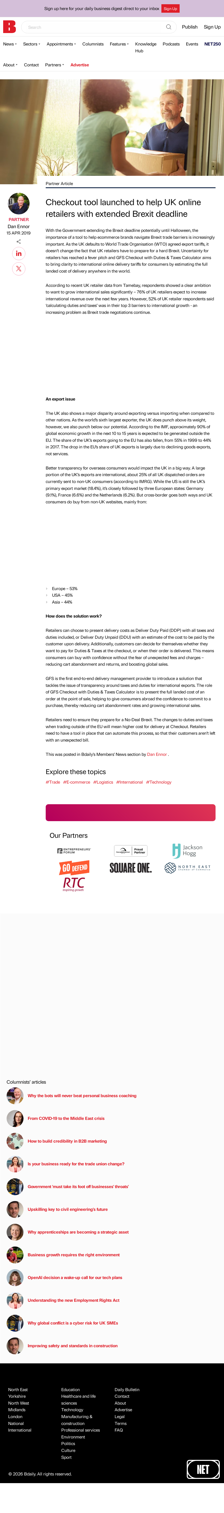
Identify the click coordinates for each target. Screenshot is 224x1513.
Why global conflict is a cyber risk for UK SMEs (62, 1323)
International (19, 1430)
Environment (73, 1437)
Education (70, 1389)
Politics (68, 1443)
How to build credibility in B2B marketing (57, 1141)
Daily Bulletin (127, 1389)
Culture (68, 1450)
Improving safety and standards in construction (62, 1345)
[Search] (169, 27)
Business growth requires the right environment (63, 1255)
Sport (66, 1457)
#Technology (158, 782)
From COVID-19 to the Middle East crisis (56, 1118)
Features (118, 44)
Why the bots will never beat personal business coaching (72, 1095)
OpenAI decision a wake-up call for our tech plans (64, 1277)
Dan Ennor (19, 226)
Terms (121, 1423)
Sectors (30, 44)
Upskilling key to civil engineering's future (57, 1209)
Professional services (80, 1430)
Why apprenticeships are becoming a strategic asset (68, 1232)
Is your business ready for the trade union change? (65, 1164)
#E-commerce (76, 782)
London (15, 1416)
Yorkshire (17, 1396)
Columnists (93, 44)
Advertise (80, 64)
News (8, 44)
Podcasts (171, 44)
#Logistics (103, 782)
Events (192, 44)
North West (18, 1403)
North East (18, 1389)
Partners (53, 64)
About (9, 64)
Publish (190, 27)
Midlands (16, 1409)
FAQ (119, 1430)
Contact (31, 64)
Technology (72, 1409)
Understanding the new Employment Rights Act (63, 1300)
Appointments (60, 44)
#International (129, 782)
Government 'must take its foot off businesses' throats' (68, 1186)
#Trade (53, 782)
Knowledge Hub (145, 47)
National (16, 1423)
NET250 (212, 44)
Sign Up (170, 8)
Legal (120, 1416)
